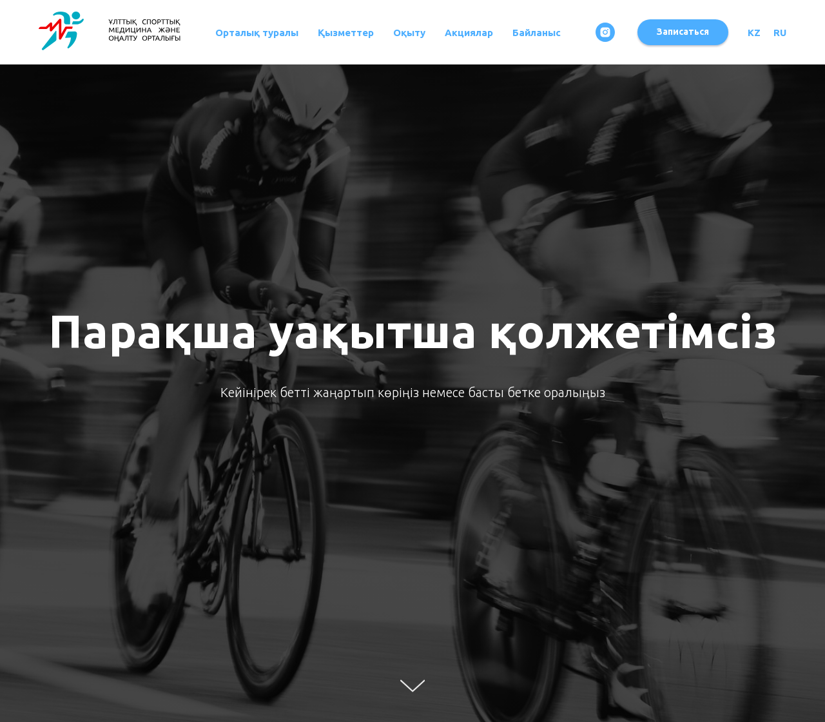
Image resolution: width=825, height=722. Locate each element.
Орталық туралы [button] (256, 32)
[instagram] (605, 32)
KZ (754, 32)
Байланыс (536, 32)
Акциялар (469, 32)
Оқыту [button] (409, 32)
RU (779, 32)
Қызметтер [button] (346, 32)
